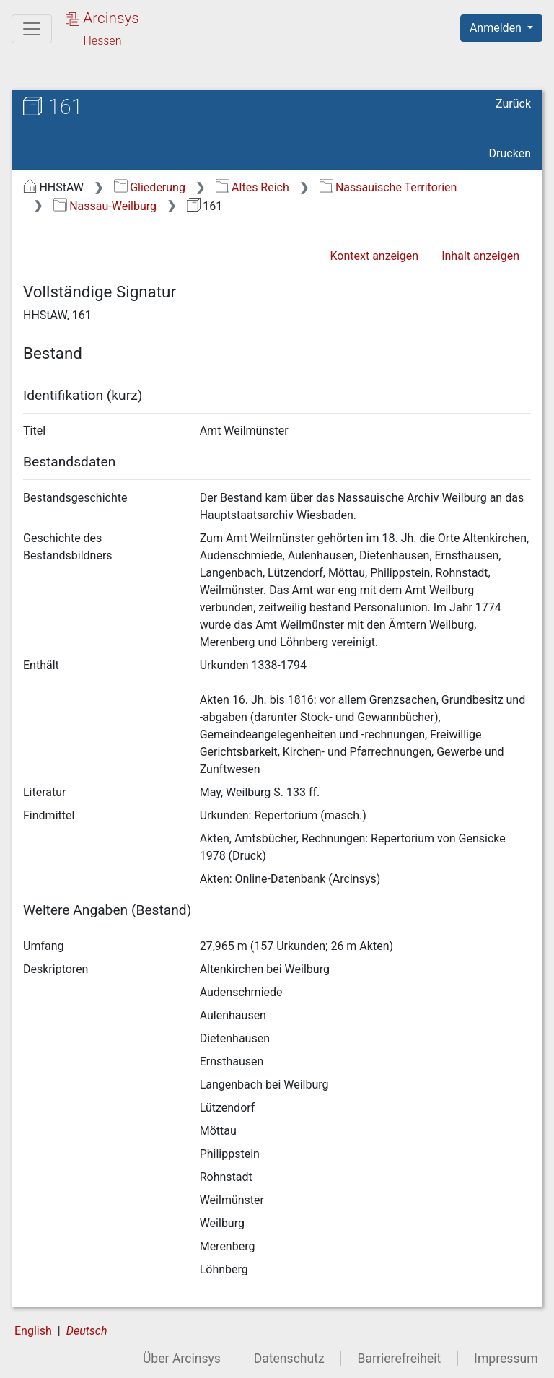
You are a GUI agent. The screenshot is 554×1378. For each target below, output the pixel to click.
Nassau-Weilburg (105, 206)
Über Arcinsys (182, 1358)
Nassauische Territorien (388, 187)
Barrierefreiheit (399, 1358)
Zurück (513, 103)
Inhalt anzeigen (480, 256)
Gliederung (149, 187)
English (33, 1331)
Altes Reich (252, 187)
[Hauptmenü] (32, 28)
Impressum (506, 1358)
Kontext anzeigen (374, 256)
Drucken (510, 153)
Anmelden (497, 28)
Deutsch (86, 1331)
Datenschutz (289, 1358)
